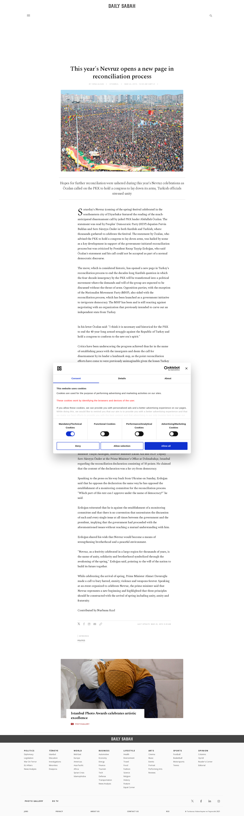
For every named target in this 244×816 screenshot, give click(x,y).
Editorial (201, 765)
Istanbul (52, 754)
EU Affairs (28, 765)
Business (104, 750)
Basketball (177, 758)
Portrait (151, 765)
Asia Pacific (78, 765)
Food (126, 765)
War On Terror (30, 761)
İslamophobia (80, 776)
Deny (78, 446)
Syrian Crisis (79, 772)
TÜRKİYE (53, 750)
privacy (59, 811)
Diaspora (53, 769)
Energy (102, 761)
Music (150, 758)
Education (53, 758)
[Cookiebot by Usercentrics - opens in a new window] (166, 368)
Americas (78, 761)
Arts (151, 750)
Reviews (151, 772)
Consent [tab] (76, 378)
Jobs (26, 811)
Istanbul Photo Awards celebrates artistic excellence (105, 715)
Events (151, 761)
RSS (167, 811)
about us (95, 811)
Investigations (55, 761)
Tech (101, 772)
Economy (103, 758)
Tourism (102, 769)
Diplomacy (28, 754)
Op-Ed (201, 758)
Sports (177, 750)
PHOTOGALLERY (82, 724)
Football (176, 754)
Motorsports (178, 761)
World (78, 750)
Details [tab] (122, 378)
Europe (77, 758)
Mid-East (77, 754)
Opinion (203, 750)
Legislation (28, 758)
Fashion (127, 769)
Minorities (53, 765)
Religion (127, 776)
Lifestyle (129, 750)
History (127, 780)
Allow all (166, 446)
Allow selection (122, 446)
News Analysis (30, 769)
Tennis (176, 765)
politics (81, 640)
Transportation (105, 780)
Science (127, 772)
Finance (102, 765)
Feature (127, 783)
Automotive (104, 754)
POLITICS (29, 750)
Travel (126, 761)
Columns (202, 754)
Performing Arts (155, 769)
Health (126, 754)
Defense (102, 776)
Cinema (151, 754)
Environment (129, 758)
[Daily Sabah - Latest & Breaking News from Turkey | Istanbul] (122, 6)
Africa (76, 769)
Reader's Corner (205, 761)
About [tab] (168, 378)
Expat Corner (129, 787)
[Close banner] (186, 368)
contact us (133, 811)
